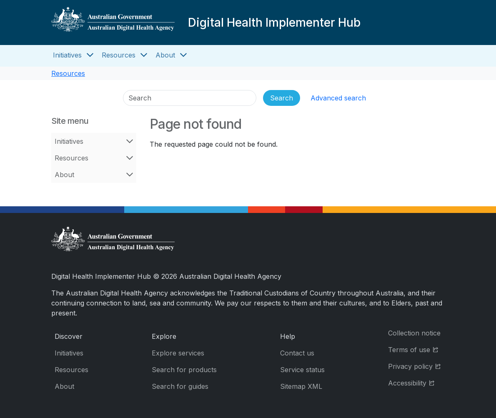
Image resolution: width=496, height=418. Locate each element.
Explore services (178, 353)
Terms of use (416, 349)
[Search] (189, 98)
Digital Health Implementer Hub (274, 22)
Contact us (297, 353)
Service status (302, 369)
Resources (118, 55)
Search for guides (180, 386)
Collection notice (414, 333)
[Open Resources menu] (143, 55)
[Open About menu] (183, 55)
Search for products (184, 369)
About (165, 55)
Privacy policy (416, 365)
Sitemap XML (301, 386)
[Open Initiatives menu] (90, 55)
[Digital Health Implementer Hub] (113, 22)
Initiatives (67, 55)
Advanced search (338, 98)
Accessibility (416, 382)
